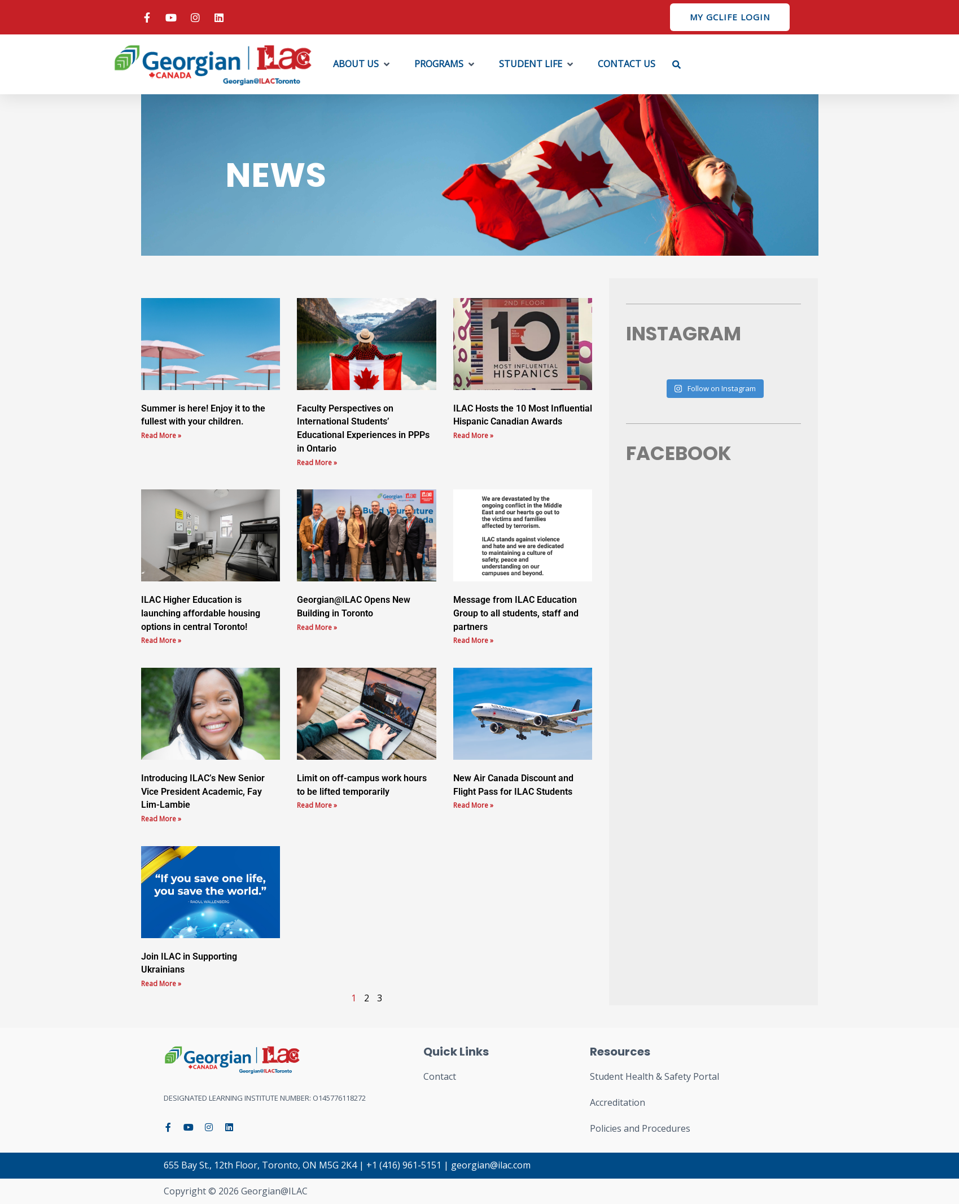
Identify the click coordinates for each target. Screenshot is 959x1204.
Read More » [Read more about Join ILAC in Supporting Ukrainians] (161, 983)
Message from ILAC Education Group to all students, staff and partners (516, 613)
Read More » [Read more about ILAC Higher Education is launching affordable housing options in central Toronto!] (161, 640)
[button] (362, 64)
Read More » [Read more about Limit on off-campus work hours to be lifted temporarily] (317, 805)
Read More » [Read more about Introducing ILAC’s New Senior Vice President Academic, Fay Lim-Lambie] (161, 819)
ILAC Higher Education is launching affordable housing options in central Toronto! (200, 613)
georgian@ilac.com (491, 1165)
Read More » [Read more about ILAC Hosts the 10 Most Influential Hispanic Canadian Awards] (473, 435)
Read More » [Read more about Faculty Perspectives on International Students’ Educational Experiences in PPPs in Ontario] (317, 462)
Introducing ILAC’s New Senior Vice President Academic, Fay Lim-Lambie (203, 792)
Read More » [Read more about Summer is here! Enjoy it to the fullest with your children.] (161, 435)
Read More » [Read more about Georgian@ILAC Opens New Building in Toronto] (317, 627)
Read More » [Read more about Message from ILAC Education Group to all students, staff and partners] (473, 640)
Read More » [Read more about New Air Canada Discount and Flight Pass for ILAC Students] (473, 805)
